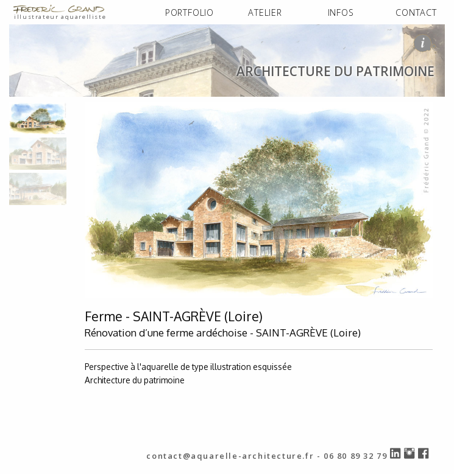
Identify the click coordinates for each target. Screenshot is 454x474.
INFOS (341, 12)
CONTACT (416, 12)
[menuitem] (189, 13)
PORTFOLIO (189, 12)
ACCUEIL (29, 108)
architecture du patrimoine (146, 108)
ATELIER (265, 12)
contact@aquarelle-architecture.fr (230, 455)
